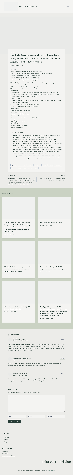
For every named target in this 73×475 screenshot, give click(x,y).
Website (50, 416)
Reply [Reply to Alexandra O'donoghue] (62, 358)
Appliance (13, 165)
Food (19, 165)
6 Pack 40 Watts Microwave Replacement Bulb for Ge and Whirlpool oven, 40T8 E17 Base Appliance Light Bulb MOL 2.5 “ (18, 269)
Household (37, 165)
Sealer (25, 168)
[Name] (17, 416)
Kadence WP (51, 470)
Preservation (58, 165)
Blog (5, 442)
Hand (24, 165)
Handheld (30, 165)
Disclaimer (5, 453)
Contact (6, 437)
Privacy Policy (6, 451)
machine (50, 165)
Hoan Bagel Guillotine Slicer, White (51, 223)
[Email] (36, 416)
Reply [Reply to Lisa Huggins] (62, 339)
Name (11, 416)
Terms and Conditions (8, 456)
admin (13, 65)
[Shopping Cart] (65, 6)
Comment (12, 397)
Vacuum (35, 168)
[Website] (56, 416)
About (6, 439)
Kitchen (44, 165)
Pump (12, 168)
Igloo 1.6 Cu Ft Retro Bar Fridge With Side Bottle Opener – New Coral (51, 178)
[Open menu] (68, 6)
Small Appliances (15, 52)
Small (30, 168)
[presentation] (18, 208)
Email (30, 416)
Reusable (18, 168)
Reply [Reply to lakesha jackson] (62, 373)
